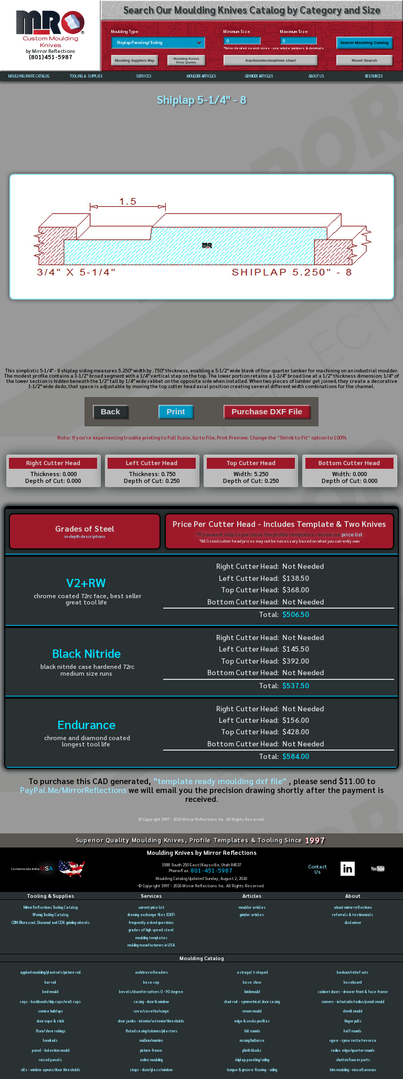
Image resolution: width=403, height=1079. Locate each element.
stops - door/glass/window (151, 1069)
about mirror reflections (353, 907)
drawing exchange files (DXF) (151, 914)
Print (175, 411)
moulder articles (252, 907)
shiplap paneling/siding (252, 1060)
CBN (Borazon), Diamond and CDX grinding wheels (51, 922)
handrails (50, 1040)
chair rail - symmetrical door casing (252, 1001)
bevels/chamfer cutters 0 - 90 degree (151, 991)
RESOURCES (374, 76)
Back (110, 411)
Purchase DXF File (266, 411)
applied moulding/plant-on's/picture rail (50, 972)
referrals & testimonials (352, 914)
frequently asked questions (151, 922)
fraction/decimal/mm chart (271, 60)
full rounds (252, 1031)
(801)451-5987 (50, 57)
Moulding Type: (125, 31)
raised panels (50, 1060)
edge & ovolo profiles (252, 1021)
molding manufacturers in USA (151, 945)
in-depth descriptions (84, 536)
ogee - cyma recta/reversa (353, 1040)
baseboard (353, 982)
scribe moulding (151, 1060)
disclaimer (353, 922)
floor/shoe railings (51, 1031)
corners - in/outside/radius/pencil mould (353, 1001)
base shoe (252, 982)
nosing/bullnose (252, 1040)
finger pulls (353, 1021)
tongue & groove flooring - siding (252, 1069)
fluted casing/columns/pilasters (151, 1031)
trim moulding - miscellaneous (353, 1069)
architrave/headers (151, 972)
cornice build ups (50, 1011)
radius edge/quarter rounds (353, 1050)
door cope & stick (50, 1021)
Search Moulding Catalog (364, 42)
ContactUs (317, 869)
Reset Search (364, 60)
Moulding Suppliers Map (134, 60)
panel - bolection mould (50, 1050)
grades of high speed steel (151, 930)
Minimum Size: (237, 31)
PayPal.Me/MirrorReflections (74, 790)
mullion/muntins (151, 1040)
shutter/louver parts (353, 1060)
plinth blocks (251, 1050)
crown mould (251, 1011)
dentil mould (352, 1011)
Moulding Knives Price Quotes (186, 60)
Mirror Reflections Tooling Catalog (51, 907)
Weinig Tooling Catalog (50, 914)
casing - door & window (151, 1001)
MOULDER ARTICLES (201, 76)
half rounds (353, 1031)
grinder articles (252, 914)
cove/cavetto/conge (151, 1011)
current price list (151, 907)
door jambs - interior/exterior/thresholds (151, 1021)
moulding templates (151, 937)
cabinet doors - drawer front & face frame (353, 991)
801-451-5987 (211, 870)
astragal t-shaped (252, 972)
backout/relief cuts (352, 972)
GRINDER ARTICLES (259, 76)
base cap (151, 982)
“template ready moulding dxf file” (220, 781)
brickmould (252, 991)
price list (352, 534)
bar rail (50, 982)
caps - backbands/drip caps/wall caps (50, 1001)
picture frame (151, 1050)
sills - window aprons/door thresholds (50, 1069)
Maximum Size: (294, 31)
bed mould (50, 991)
